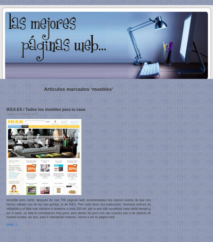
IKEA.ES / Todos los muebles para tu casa (45, 109)
